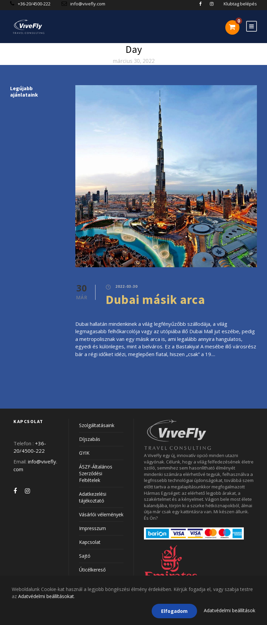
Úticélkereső (92, 569)
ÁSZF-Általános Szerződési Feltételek (95, 473)
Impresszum (92, 528)
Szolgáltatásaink (96, 425)
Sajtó (84, 556)
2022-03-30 (126, 286)
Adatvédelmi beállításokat (46, 596)
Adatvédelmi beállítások (229, 610)
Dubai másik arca (155, 299)
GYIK (84, 453)
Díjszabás (89, 439)
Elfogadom (174, 611)
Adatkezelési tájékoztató (92, 497)
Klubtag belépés (240, 4)
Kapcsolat (90, 542)
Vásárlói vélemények (101, 514)
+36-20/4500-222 (34, 4)
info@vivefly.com (87, 4)
